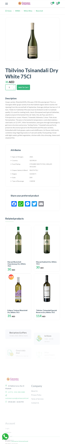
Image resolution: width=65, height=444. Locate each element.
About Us (34, 402)
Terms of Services (37, 410)
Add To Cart (23, 87)
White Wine (28, 11)
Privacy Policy (36, 406)
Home (8, 11)
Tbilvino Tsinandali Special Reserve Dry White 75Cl (46, 311)
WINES (17, 11)
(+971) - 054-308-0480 (16, 403)
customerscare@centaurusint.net (17, 409)
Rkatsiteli (39, 11)
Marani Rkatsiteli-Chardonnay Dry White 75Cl (17, 264)
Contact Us (35, 414)
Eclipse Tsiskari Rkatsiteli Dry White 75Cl (17, 311)
